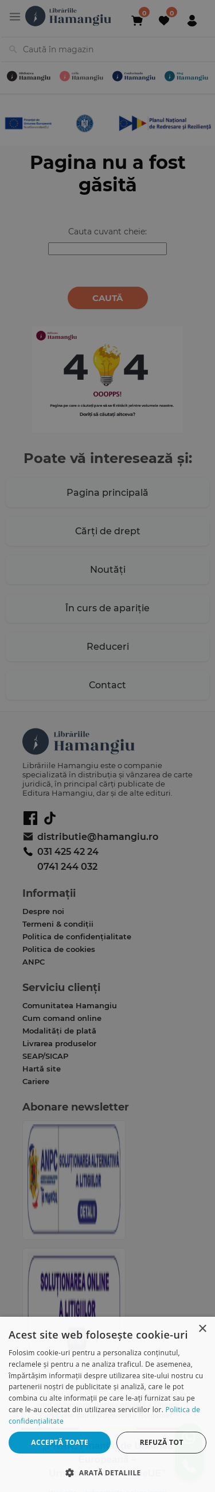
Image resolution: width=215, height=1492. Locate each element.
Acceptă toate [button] (59, 1442)
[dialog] (107, 1404)
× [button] (202, 1329)
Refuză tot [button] (161, 1442)
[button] (107, 1472)
